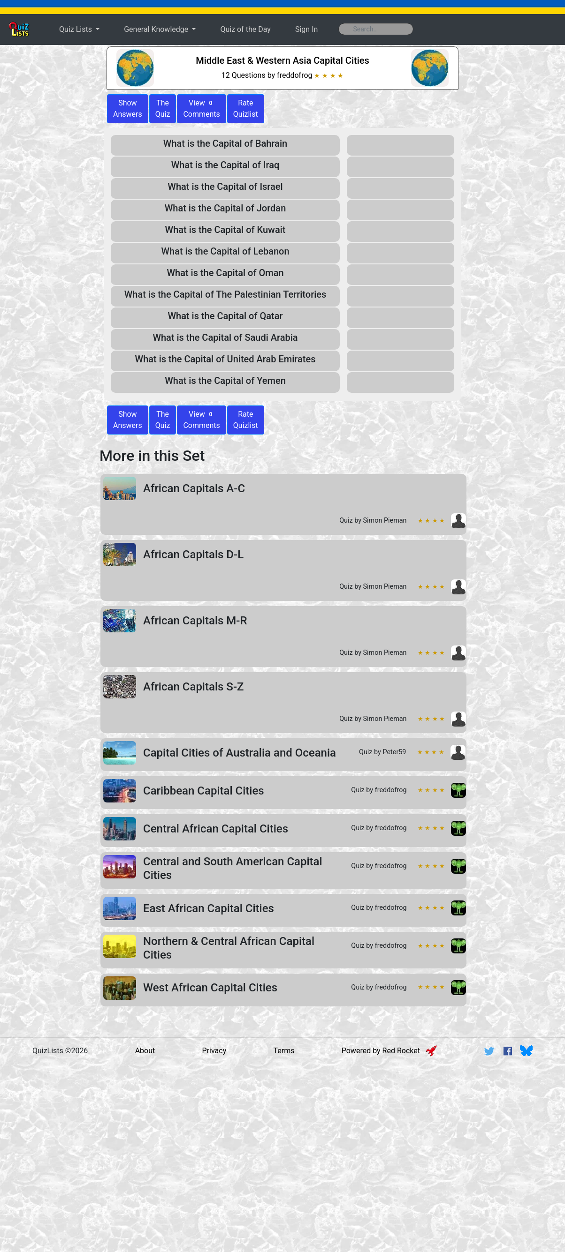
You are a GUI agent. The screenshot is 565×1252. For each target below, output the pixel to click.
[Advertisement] (282, 1136)
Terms (284, 1050)
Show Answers (127, 420)
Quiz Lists (76, 29)
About (145, 1050)
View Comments (201, 108)
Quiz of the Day (245, 29)
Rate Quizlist (245, 108)
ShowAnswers (127, 108)
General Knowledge (157, 29)
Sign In (306, 29)
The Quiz (162, 108)
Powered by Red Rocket (389, 1050)
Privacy (214, 1050)
